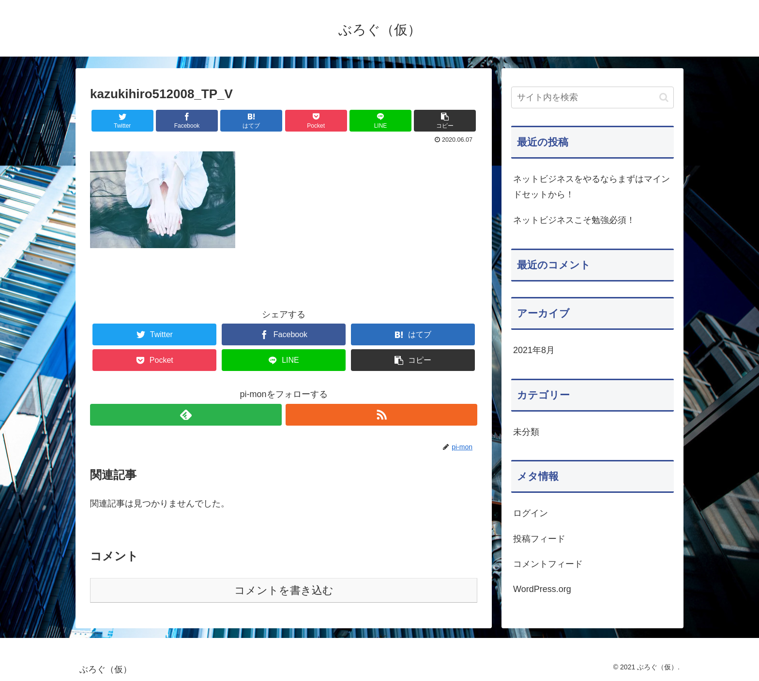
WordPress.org (542, 589)
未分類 (526, 432)
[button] (663, 97)
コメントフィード (548, 564)
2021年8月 (534, 350)
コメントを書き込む (284, 590)
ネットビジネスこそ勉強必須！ (574, 220)
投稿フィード (539, 539)
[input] (592, 97)
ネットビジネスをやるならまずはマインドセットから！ (591, 186)
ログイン (530, 513)
